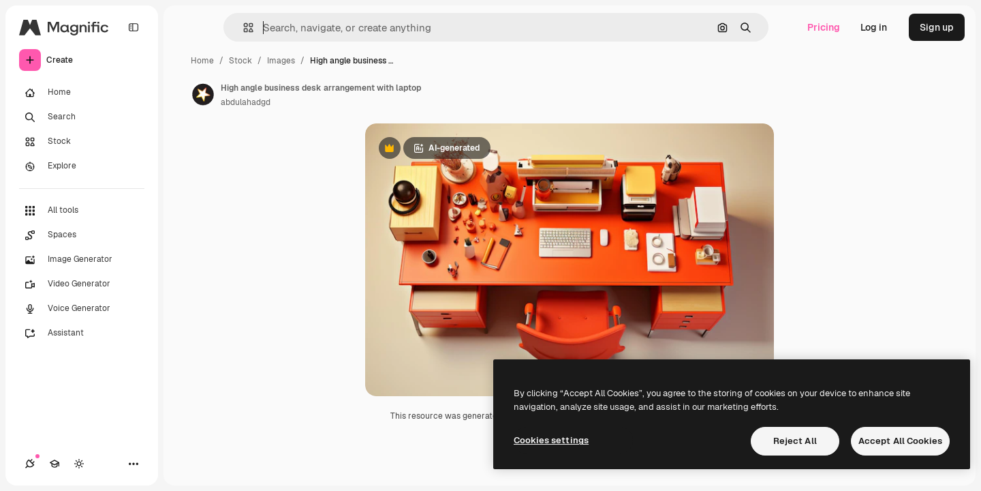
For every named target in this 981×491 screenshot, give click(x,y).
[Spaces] (81, 235)
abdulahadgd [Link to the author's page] (245, 102)
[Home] (81, 93)
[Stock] (81, 142)
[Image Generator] (81, 260)
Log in (873, 27)
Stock (240, 60)
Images (281, 60)
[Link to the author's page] (203, 93)
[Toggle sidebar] (133, 27)
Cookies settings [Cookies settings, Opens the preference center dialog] (551, 440)
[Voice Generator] (81, 309)
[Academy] (54, 464)
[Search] (81, 117)
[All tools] (81, 211)
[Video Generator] (81, 284)
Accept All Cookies (900, 441)
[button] (243, 28)
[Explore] (81, 166)
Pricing (823, 27)
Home (202, 60)
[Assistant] (81, 333)
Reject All (795, 441)
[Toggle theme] (79, 464)
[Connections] (30, 464)
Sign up (937, 27)
